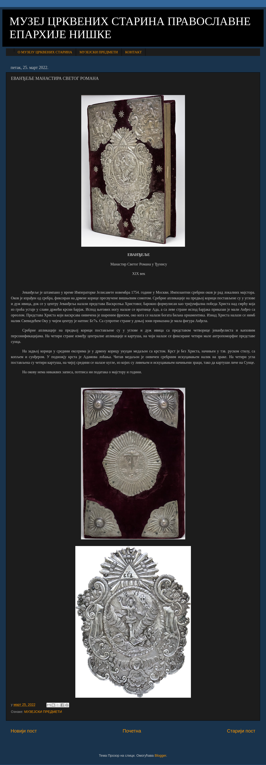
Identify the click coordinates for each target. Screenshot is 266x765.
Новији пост (24, 730)
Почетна (132, 730)
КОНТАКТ (133, 52)
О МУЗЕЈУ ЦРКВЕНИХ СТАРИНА (45, 52)
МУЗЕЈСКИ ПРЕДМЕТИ (99, 52)
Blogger (160, 755)
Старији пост (241, 730)
